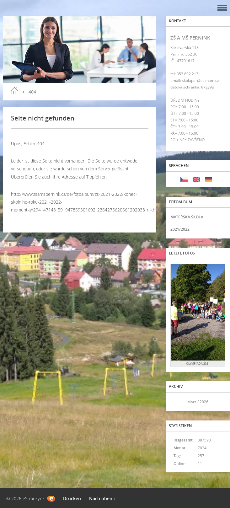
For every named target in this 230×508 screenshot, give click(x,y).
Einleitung (14, 90)
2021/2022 (180, 229)
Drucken (72, 498)
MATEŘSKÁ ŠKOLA (186, 217)
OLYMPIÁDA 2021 (198, 363)
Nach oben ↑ (102, 498)
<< (177, 401)
